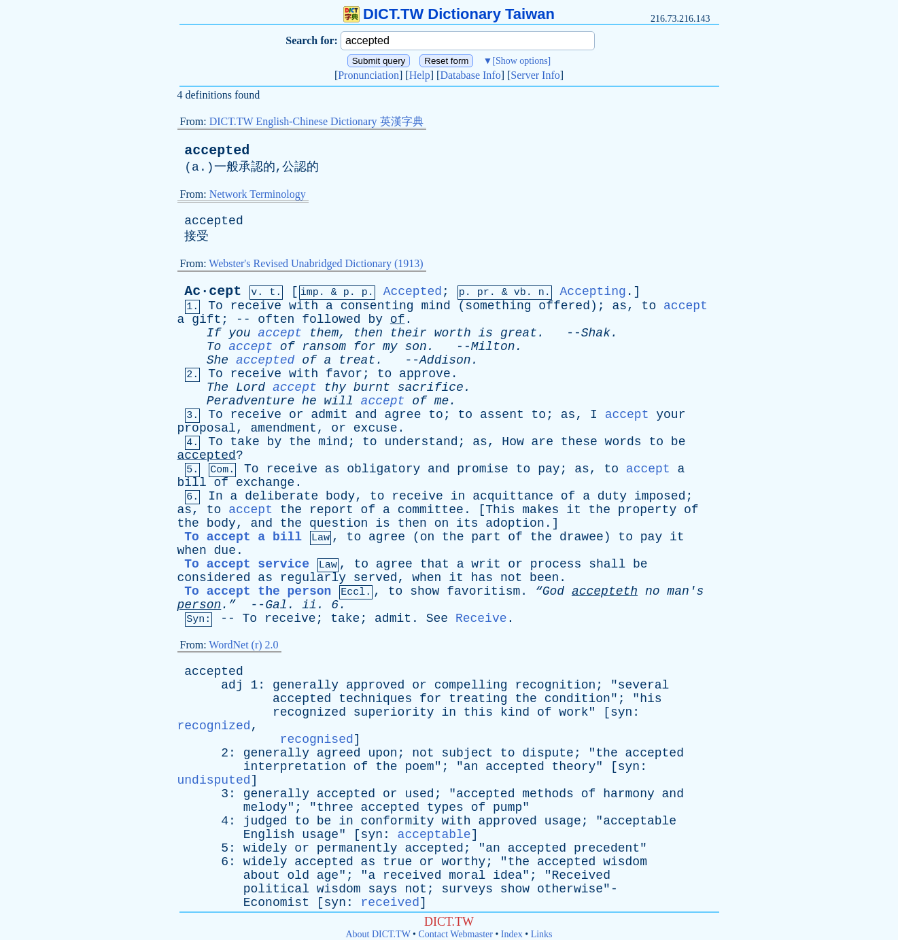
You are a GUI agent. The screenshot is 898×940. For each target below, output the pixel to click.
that (434, 564)
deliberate (281, 496)
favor (344, 374)
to (649, 306)
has (482, 578)
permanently (357, 848)
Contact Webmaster (456, 934)
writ (485, 564)
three (335, 807)
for (364, 346)
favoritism (483, 591)
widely (265, 848)
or (296, 414)
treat (357, 360)
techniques (375, 699)
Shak (595, 333)
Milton (493, 346)
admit (329, 414)
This (500, 510)
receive (256, 306)
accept (685, 306)
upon (382, 753)
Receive (481, 618)
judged (265, 821)
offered (564, 306)
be (678, 442)
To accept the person (257, 591)
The (217, 387)
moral (467, 875)
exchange (265, 482)
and (366, 414)
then (368, 333)
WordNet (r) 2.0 (243, 644)
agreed (339, 753)
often (276, 319)
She (217, 360)
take (245, 442)
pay (548, 469)
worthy (463, 862)
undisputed (214, 780)
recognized (309, 712)
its (467, 523)
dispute (548, 753)
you (239, 333)
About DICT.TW (377, 934)
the (300, 442)
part (485, 537)
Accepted (412, 291)
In (215, 496)
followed (331, 319)
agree (402, 414)
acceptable (639, 821)
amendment (284, 428)
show (424, 591)
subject (467, 753)
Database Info (470, 75)
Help (419, 75)
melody (265, 807)
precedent (607, 848)
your (670, 414)
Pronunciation (368, 75)
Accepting (593, 291)
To (215, 306)
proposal (206, 428)
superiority (393, 712)
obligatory (383, 469)
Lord (250, 387)
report (331, 510)
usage (563, 821)
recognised (316, 739)
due (225, 550)
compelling (471, 685)
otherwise (570, 889)
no (652, 591)
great (518, 333)
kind (515, 712)
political (276, 889)
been (544, 578)
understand (420, 442)
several (644, 685)
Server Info (535, 75)
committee (431, 510)
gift (206, 319)
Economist (276, 902)
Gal (276, 605)
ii (309, 605)
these (579, 442)
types (445, 807)
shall (607, 564)
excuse (375, 428)
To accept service (246, 564)
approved (375, 685)
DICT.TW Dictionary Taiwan (449, 13)
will (338, 401)
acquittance (512, 496)
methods (548, 794)
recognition (555, 685)
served (375, 578)
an (471, 766)
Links (542, 934)
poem (419, 766)
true (397, 862)
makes (540, 510)
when (192, 550)
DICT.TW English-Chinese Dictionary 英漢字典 (316, 121)
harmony (629, 794)
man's (685, 591)
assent (502, 414)
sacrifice (431, 387)
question (338, 523)
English (269, 834)
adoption (514, 523)
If (214, 333)
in (458, 496)
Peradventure (251, 401)
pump (507, 807)
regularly (313, 578)
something (498, 306)
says (382, 889)
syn (621, 712)
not (511, 578)
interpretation (294, 766)
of (397, 319)
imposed (660, 496)
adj (232, 685)
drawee (581, 537)
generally (306, 685)
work (573, 712)
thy (335, 387)
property (647, 510)
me (441, 401)
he (309, 401)
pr (483, 292)
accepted (216, 150)
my (390, 346)
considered (214, 578)
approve (425, 374)
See (437, 618)
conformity (397, 821)
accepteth (605, 591)
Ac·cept (212, 291)
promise (482, 469)
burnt (371, 387)
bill (192, 482)
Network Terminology (257, 194)
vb (520, 292)
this (478, 712)
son (415, 346)
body (340, 496)
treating (478, 699)
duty (612, 496)
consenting (377, 306)
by (375, 319)
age (328, 875)
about (261, 875)
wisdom (625, 862)
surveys (467, 889)
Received (581, 875)
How (512, 442)
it (573, 510)
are (542, 442)
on (441, 523)
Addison (445, 360)
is (486, 333)
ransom (324, 346)
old (298, 875)
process (556, 564)
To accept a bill (243, 537)
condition (577, 699)
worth (452, 333)
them (324, 333)
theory (574, 766)
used (419, 794)
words (623, 442)
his (650, 699)
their (408, 333)
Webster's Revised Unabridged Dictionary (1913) (316, 263)
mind (436, 306)
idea (507, 875)
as (619, 306)
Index (512, 934)
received (412, 875)
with (303, 306)
